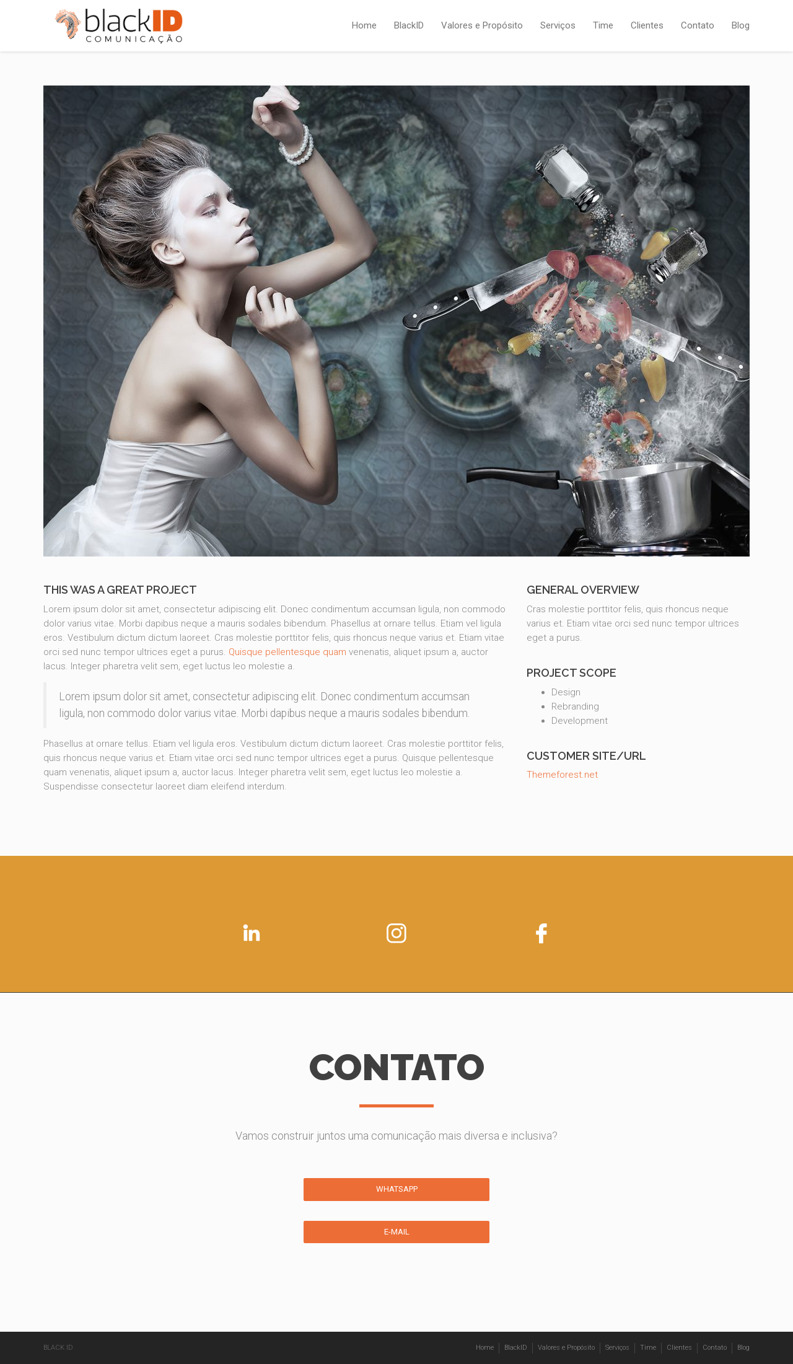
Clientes (647, 25)
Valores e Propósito (482, 25)
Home (364, 25)
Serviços (558, 25)
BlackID (409, 25)
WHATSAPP (397, 1189)
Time (603, 25)
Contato (697, 25)
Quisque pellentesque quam (287, 652)
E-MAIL (397, 1231)
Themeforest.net (562, 774)
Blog (741, 25)
